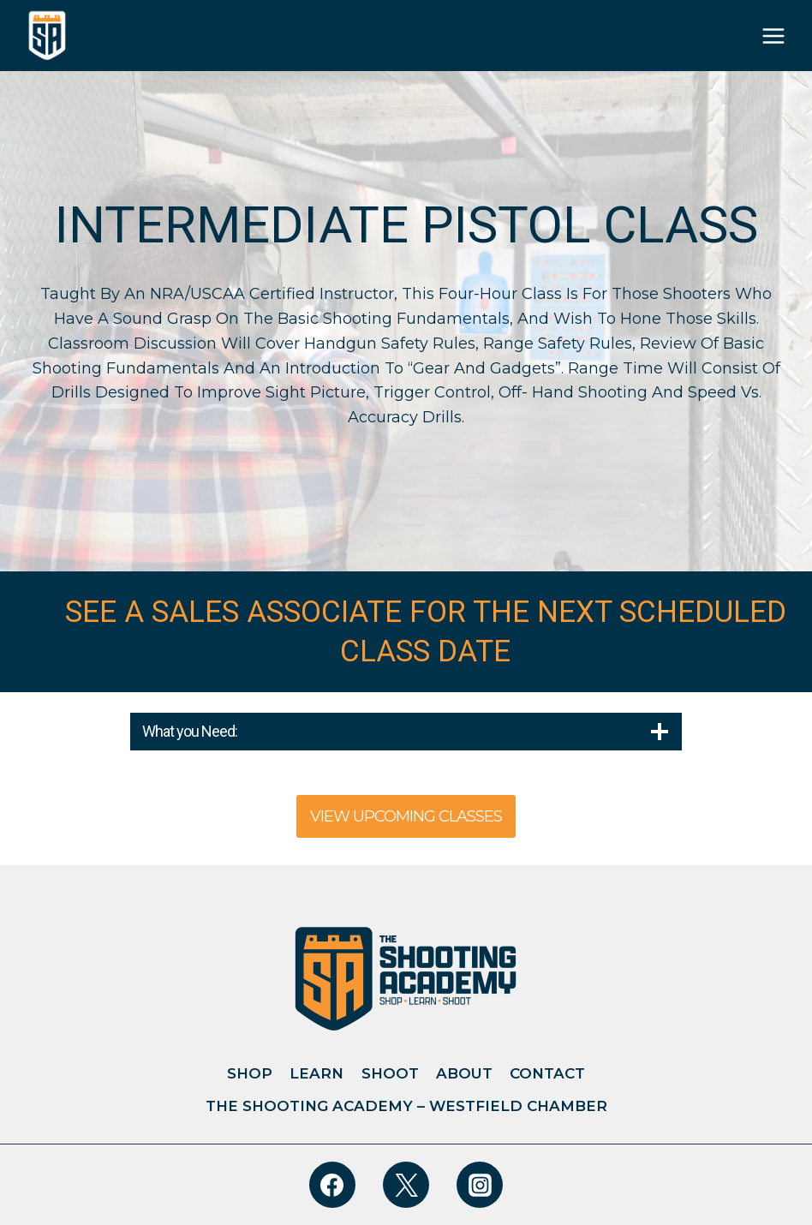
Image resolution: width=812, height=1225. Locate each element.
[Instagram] (480, 1185)
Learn (316, 1073)
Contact (547, 1073)
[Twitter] (406, 1185)
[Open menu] (773, 36)
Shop (249, 1073)
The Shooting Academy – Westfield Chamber (406, 1105)
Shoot (390, 1073)
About (464, 1073)
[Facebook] (332, 1185)
